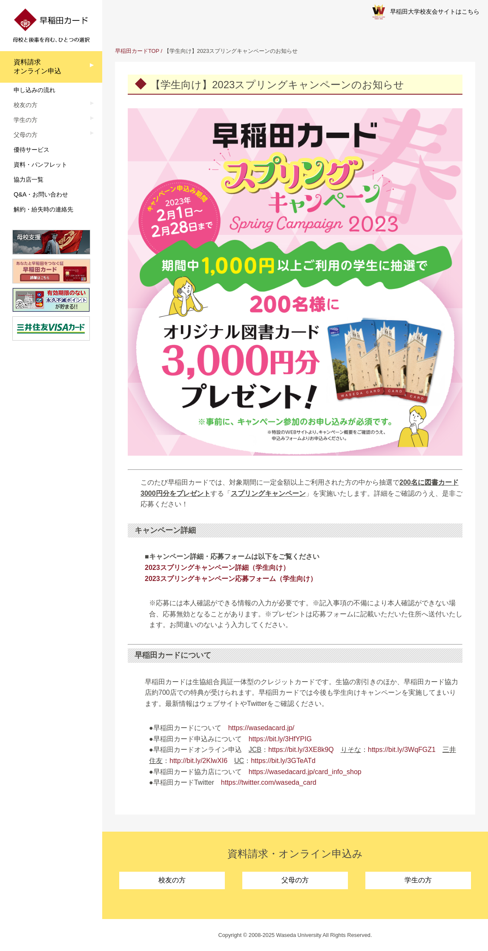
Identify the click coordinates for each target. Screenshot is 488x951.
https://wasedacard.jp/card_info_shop (305, 771)
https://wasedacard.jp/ (261, 727)
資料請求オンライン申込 (37, 66)
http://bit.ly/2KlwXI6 (198, 760)
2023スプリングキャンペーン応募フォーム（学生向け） (231, 578)
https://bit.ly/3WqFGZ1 (402, 749)
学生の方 (418, 880)
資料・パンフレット (40, 164)
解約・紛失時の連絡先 (43, 209)
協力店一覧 (28, 179)
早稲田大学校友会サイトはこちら (425, 12)
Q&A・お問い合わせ (41, 194)
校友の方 (172, 880)
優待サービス (31, 149)
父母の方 (295, 880)
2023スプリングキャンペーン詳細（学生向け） (217, 567)
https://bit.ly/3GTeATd (283, 760)
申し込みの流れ (34, 90)
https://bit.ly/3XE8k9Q (301, 749)
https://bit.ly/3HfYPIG (280, 739)
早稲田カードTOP (137, 51)
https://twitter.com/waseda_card (268, 782)
